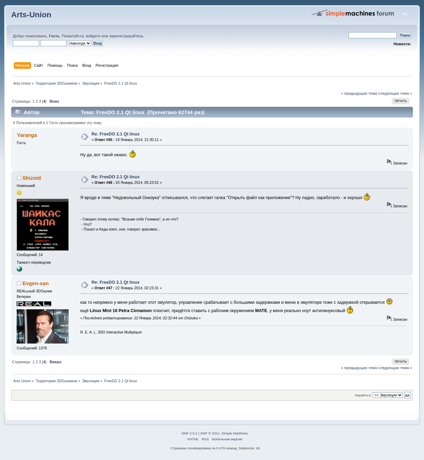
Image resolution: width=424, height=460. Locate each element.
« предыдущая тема (359, 93)
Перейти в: (363, 395)
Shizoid (31, 178)
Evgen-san (35, 283)
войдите (93, 36)
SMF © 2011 (209, 433)
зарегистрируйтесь (126, 36)
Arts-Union (31, 14)
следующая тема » (395, 93)
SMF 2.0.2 (189, 433)
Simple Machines (235, 433)
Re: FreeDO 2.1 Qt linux (115, 134)
